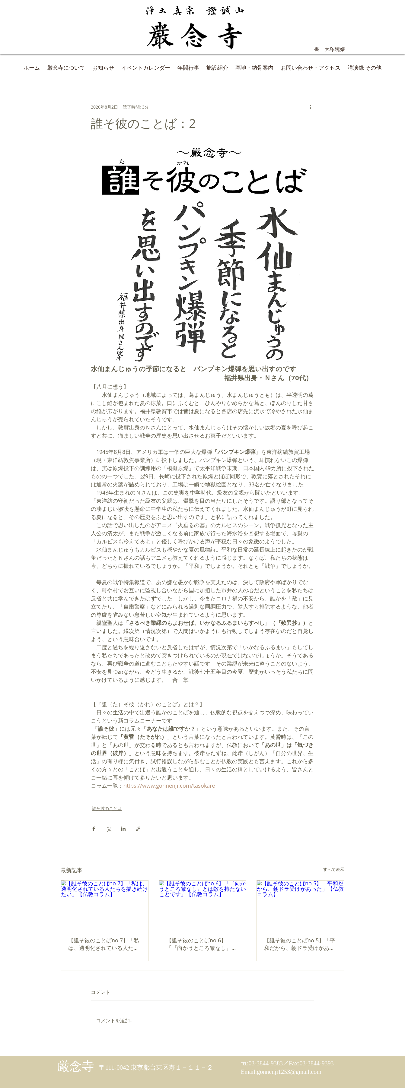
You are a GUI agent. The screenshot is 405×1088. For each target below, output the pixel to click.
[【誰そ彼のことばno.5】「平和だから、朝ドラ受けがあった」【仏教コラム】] (300, 905)
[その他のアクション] (310, 106)
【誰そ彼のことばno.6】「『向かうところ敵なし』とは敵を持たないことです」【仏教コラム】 (201, 944)
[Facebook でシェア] (94, 829)
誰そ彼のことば (107, 808)
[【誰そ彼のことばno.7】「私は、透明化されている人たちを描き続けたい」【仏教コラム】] (104, 905)
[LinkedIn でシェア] (123, 829)
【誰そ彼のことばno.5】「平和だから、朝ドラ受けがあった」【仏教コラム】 (299, 944)
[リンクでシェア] (138, 829)
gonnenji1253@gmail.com (289, 1071)
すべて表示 (333, 869)
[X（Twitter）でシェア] (108, 829)
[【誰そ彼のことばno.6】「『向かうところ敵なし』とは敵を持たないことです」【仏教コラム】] (202, 905)
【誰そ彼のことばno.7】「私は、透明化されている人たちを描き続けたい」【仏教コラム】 (103, 944)
